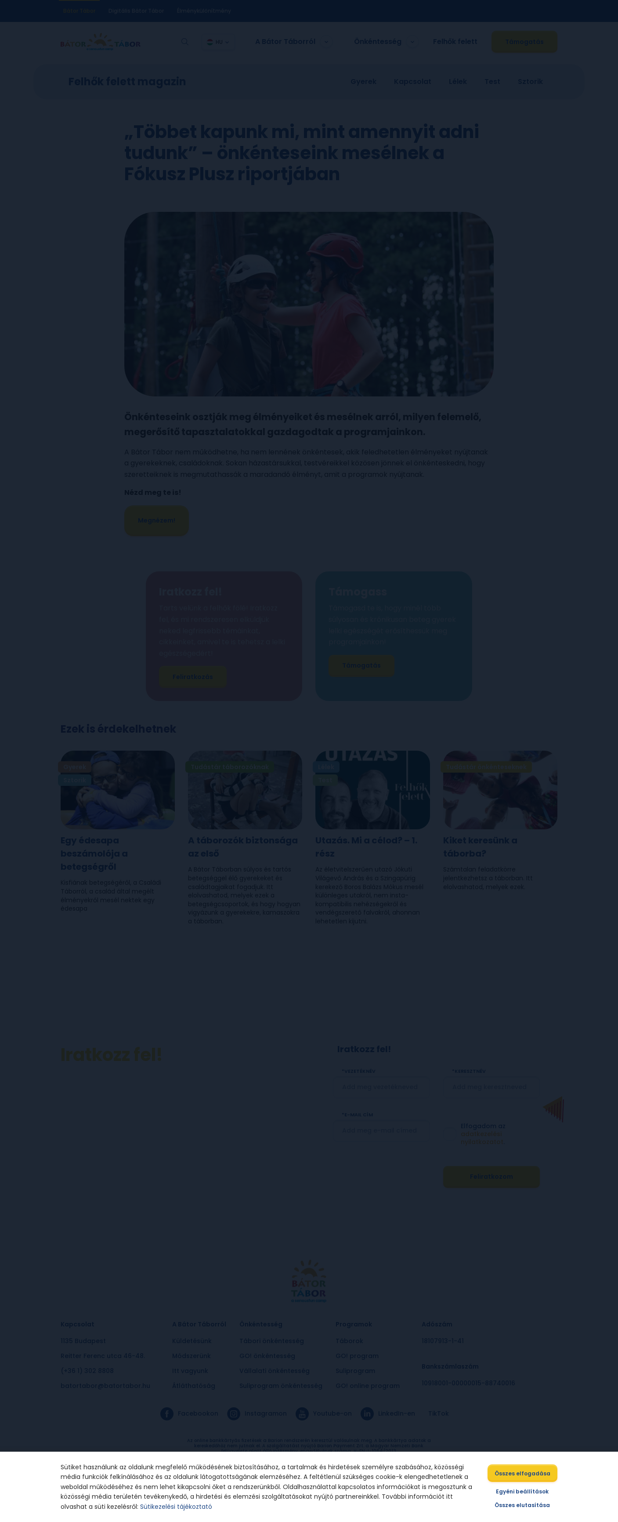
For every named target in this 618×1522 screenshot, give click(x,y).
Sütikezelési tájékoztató (174, 1506)
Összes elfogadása (525, 1473)
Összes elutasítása (524, 1505)
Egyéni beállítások (524, 1491)
